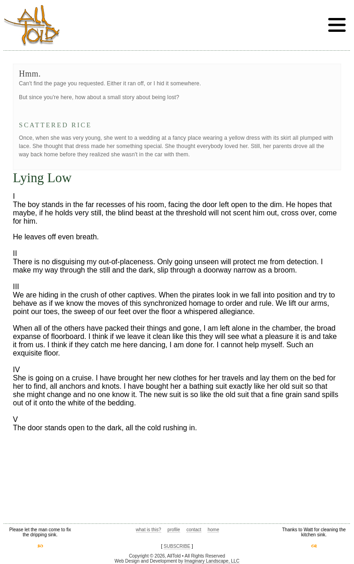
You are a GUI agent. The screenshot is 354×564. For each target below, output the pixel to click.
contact (193, 529)
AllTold (32, 25)
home (213, 529)
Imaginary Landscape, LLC (212, 561)
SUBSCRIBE (177, 546)
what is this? (148, 529)
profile (173, 529)
